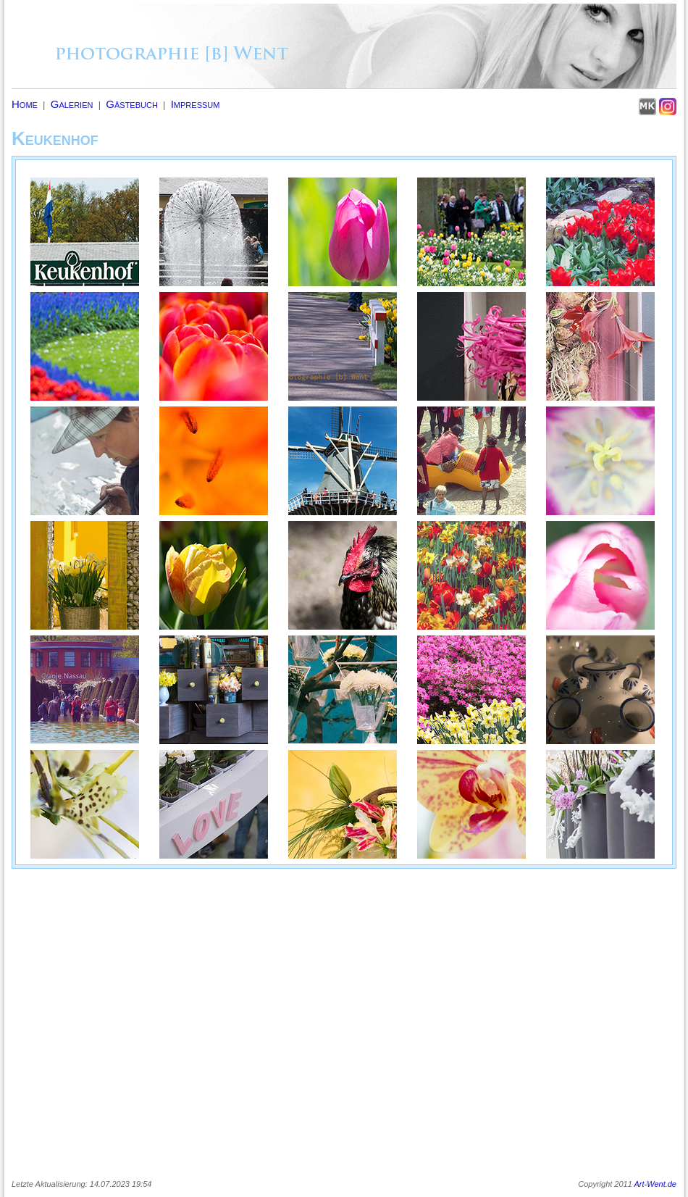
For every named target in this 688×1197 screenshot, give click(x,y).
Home (25, 104)
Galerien (72, 104)
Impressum (195, 104)
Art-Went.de (655, 1184)
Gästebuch (132, 104)
